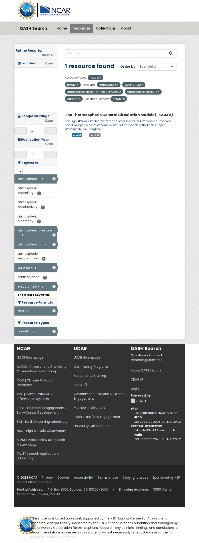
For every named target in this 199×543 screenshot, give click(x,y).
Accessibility (83, 477)
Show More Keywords (34, 295)
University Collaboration (92, 426)
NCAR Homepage (30, 357)
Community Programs (91, 366)
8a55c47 (149, 430)
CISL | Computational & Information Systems (35, 396)
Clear (49, 63)
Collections (106, 28)
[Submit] (171, 53)
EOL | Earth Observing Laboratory (42, 421)
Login (135, 388)
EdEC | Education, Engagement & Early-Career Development (42, 410)
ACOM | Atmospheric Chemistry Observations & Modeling (41, 368)
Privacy (47, 477)
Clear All (48, 55)
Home (62, 28)
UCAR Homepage (87, 357)
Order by (127, 66)
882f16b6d (150, 413)
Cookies (63, 477)
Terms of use (107, 477)
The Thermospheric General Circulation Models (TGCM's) (119, 114)
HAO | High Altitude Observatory (41, 430)
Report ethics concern (34, 482)
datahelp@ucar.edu (146, 360)
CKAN (138, 400)
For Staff (80, 385)
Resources (81, 28)
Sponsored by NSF (166, 477)
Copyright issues (135, 477)
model (77, 135)
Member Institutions (89, 407)
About (126, 28)
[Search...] (115, 53)
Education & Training (90, 375)
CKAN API (137, 379)
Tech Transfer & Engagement (97, 417)
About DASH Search (146, 370)
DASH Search (33, 28)
